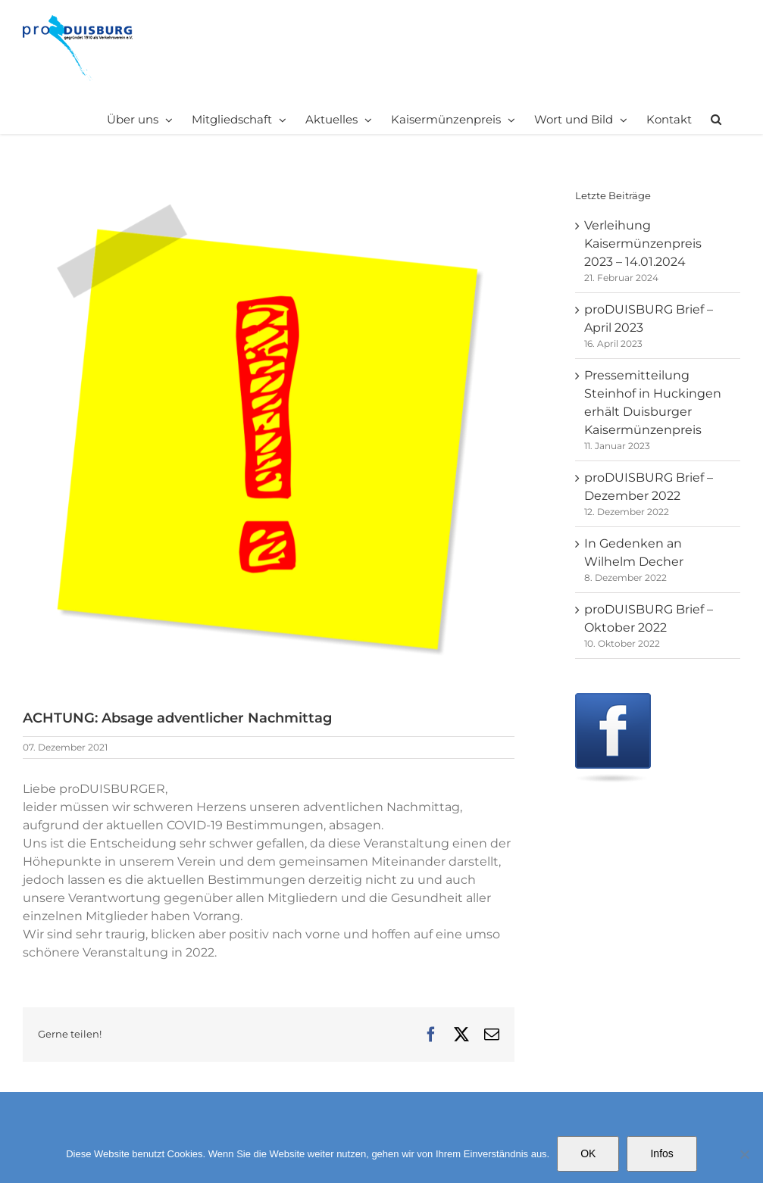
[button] (716, 119)
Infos (661, 1153)
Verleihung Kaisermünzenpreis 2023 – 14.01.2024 (643, 243)
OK (588, 1153)
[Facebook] (613, 702)
